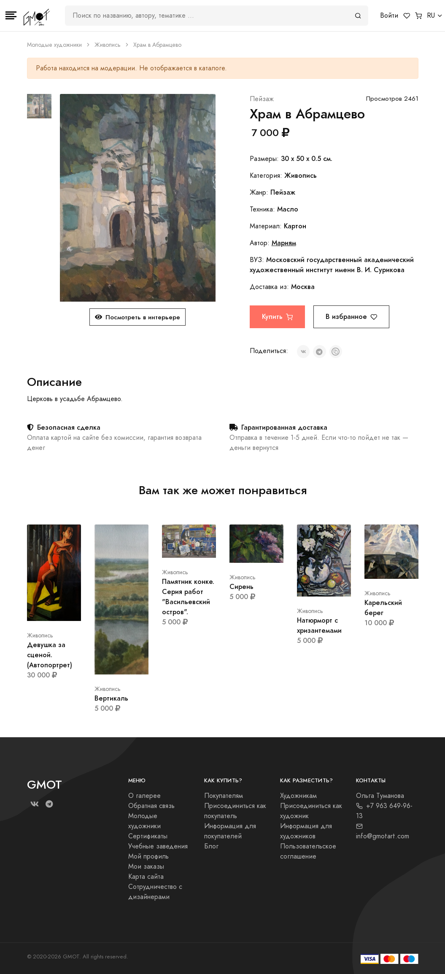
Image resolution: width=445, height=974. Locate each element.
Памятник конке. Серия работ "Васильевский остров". (188, 597)
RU (431, 15)
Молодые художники (54, 45)
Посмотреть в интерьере (137, 317)
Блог (211, 846)
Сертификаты (147, 836)
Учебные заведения (158, 846)
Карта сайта (146, 876)
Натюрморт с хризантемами (319, 625)
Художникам (298, 795)
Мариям (284, 243)
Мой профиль (148, 856)
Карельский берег (383, 608)
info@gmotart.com (382, 832)
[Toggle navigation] (11, 15)
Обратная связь (151, 806)
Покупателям (223, 795)
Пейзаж (262, 99)
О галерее (144, 795)
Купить (277, 316)
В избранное (351, 316)
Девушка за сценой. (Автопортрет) (49, 655)
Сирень (241, 586)
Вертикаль (111, 698)
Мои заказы (146, 866)
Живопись (107, 45)
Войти (389, 15)
